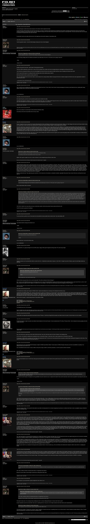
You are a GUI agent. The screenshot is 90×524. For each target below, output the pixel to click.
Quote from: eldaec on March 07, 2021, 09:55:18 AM (28, 505)
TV (21, 19)
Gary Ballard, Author (20, 302)
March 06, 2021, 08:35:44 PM (23, 356)
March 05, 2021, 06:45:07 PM (23, 230)
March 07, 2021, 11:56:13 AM (23, 486)
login (13, 8)
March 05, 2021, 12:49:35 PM (23, 148)
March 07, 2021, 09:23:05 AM (23, 449)
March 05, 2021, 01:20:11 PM (23, 162)
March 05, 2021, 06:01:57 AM (23, 50)
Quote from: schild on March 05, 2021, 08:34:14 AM (28, 151)
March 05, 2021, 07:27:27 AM (23, 85)
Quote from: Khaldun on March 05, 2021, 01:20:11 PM (28, 191)
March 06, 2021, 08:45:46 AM (23, 342)
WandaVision (27, 19)
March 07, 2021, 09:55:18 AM (23, 478)
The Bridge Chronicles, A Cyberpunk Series (25, 300)
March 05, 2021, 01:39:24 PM (23, 177)
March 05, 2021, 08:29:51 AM (23, 96)
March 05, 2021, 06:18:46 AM (23, 65)
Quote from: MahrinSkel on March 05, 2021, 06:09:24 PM (29, 233)
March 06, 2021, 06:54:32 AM (23, 332)
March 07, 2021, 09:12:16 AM (23, 434)
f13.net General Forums (9, 19)
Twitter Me (18, 354)
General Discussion (17, 19)
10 (10, 21)
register (16, 8)
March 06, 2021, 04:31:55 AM (23, 313)
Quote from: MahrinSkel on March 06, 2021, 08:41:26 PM (29, 386)
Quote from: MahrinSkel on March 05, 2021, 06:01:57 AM (29, 180)
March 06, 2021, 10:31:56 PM (23, 383)
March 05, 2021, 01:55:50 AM (23, 26)
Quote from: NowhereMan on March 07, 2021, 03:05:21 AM (29, 465)
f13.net (3, 19)
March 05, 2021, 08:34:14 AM (23, 107)
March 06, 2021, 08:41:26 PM (23, 369)
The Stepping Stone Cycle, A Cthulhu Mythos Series (26, 301)
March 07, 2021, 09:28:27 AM (23, 462)
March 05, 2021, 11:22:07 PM (23, 305)
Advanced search (24, 14)
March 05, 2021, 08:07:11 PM (23, 265)
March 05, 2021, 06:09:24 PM (23, 220)
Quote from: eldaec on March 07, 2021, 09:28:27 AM (28, 489)
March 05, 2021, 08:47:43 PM (23, 288)
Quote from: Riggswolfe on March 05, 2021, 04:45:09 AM (29, 53)
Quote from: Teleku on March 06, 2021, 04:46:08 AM (28, 372)
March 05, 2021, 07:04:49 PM (23, 245)
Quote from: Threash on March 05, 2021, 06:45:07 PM (28, 268)
